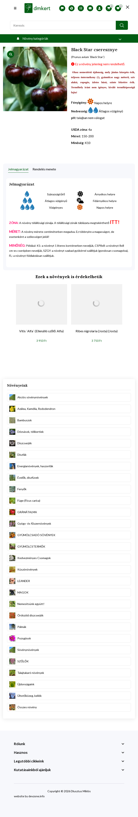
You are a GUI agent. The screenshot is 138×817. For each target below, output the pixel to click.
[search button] (122, 25)
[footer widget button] (69, 744)
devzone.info (36, 796)
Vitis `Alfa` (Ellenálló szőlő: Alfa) (41, 331)
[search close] (126, 7)
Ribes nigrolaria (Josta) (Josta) (97, 331)
